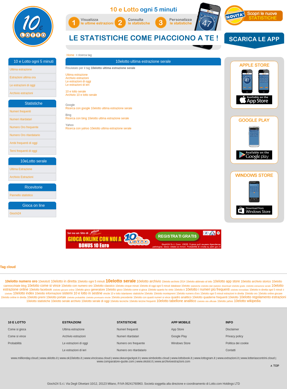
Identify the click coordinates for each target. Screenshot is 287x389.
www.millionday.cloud (24, 358)
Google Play (179, 336)
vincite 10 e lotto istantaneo (117, 293)
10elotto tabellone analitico (176, 301)
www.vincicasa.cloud (97, 358)
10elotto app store (226, 281)
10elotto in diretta (64, 281)
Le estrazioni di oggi (22, 85)
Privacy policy (234, 336)
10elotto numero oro (21, 281)
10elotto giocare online (64, 290)
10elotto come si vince (44, 285)
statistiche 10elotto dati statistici (206, 286)
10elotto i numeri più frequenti (208, 289)
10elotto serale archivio (66, 301)
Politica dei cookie (237, 343)
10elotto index (23, 293)
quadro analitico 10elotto (187, 297)
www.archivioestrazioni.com (172, 361)
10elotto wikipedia (247, 301)
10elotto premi (36, 297)
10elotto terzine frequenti (142, 301)
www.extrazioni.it (228, 358)
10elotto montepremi (165, 293)
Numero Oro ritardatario (25, 135)
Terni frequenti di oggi (23, 151)
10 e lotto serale (76, 91)
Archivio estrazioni (21, 93)
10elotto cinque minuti (127, 286)
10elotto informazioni (48, 293)
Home (70, 55)
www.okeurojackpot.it (126, 358)
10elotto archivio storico (256, 281)
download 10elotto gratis (233, 286)
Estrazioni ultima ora (23, 77)
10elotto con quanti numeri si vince (151, 297)
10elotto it (179, 289)
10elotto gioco (82, 289)
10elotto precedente (121, 297)
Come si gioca (17, 329)
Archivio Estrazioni (21, 177)
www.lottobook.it (181, 358)
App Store (177, 329)
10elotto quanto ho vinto (160, 289)
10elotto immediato (240, 290)
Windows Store (181, 343)
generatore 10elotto (103, 289)
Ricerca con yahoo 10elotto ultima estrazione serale (98, 128)
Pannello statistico (21, 195)
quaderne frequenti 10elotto (220, 297)
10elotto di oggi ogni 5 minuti (155, 286)
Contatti (230, 350)
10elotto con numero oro (77, 285)
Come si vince (17, 336)
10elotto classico (104, 285)
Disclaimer (232, 329)
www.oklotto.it (48, 358)
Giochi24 (15, 213)
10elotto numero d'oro (188, 293)
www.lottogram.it (204, 358)
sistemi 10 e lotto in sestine (82, 293)
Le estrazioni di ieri (77, 84)
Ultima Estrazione (21, 169)
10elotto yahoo (225, 301)
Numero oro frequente (131, 343)
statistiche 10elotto (143, 293)
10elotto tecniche (119, 301)
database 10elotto (180, 286)
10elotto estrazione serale (258, 286)
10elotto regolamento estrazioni (262, 297)
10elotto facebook (40, 289)
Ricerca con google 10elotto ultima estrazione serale (99, 108)
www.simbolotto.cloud (155, 358)
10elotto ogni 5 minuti (91, 281)
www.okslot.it (144, 361)
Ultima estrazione (21, 69)
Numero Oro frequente (24, 127)
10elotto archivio (149, 281)
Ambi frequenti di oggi (23, 143)
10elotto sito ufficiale (206, 301)
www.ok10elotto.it (71, 358)
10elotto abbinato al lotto (199, 281)
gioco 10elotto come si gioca (132, 289)
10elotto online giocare (270, 293)
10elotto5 (44, 281)
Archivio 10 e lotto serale (81, 95)
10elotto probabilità (76, 297)
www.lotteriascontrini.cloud (258, 358)
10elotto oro (251, 293)
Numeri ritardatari (21, 119)
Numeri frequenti (20, 111)
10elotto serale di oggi (96, 301)
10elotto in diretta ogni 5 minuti (265, 289)
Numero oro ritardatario (131, 350)
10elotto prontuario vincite (98, 297)
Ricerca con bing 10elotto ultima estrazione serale (97, 118)
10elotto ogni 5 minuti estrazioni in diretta (222, 293)
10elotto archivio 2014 (173, 281)
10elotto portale (56, 297)
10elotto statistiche (38, 301)
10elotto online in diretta (13, 297)
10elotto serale (121, 281)
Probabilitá (15, 343)
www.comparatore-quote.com (115, 361)
